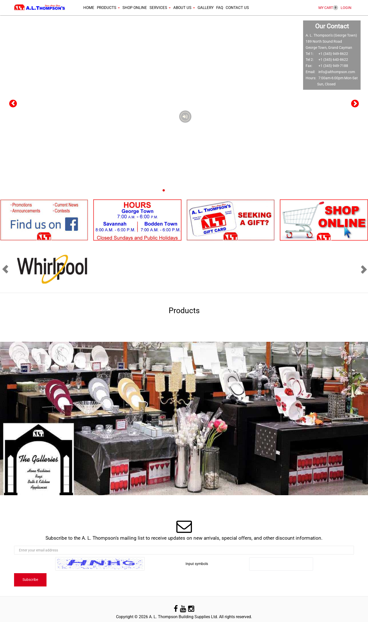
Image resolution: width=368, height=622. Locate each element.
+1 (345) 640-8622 (333, 60)
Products (108, 7)
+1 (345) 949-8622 (333, 54)
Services (160, 7)
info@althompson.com (336, 72)
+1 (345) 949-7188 (333, 66)
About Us (184, 7)
